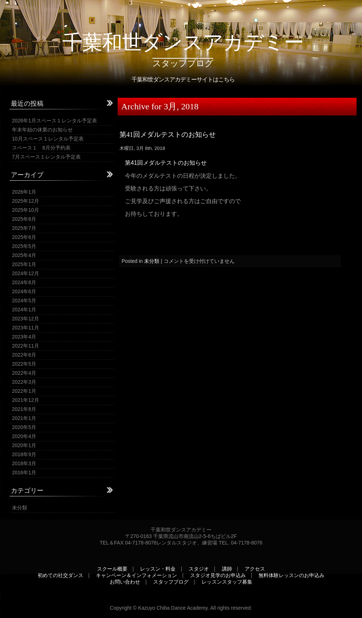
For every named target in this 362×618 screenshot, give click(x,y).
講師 (227, 569)
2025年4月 (24, 255)
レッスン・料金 (158, 569)
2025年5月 (24, 246)
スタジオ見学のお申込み (218, 575)
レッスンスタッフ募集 (227, 582)
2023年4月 (24, 337)
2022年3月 (24, 382)
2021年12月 (25, 400)
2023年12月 (25, 318)
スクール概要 (112, 569)
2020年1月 (24, 445)
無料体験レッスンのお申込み (291, 575)
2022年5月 (24, 364)
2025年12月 (25, 201)
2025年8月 (24, 219)
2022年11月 (25, 346)
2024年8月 (24, 282)
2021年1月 (24, 418)
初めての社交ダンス (60, 575)
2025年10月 (25, 210)
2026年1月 (24, 192)
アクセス (255, 569)
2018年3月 (24, 463)
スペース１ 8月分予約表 (41, 148)
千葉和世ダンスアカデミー (183, 42)
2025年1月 (24, 264)
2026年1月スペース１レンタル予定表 (54, 120)
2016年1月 (24, 472)
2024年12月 (25, 273)
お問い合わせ (125, 582)
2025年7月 (24, 228)
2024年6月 (24, 291)
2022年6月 (24, 355)
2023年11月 (25, 328)
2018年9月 (24, 454)
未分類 (19, 507)
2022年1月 (24, 391)
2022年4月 (24, 373)
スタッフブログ (171, 582)
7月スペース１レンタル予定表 (46, 157)
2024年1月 (24, 309)
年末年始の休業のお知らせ (42, 130)
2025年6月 (24, 237)
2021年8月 (24, 409)
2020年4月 (24, 436)
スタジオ (199, 569)
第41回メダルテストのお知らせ (167, 134)
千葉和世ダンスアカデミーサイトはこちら (183, 79)
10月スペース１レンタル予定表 (48, 139)
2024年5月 (24, 300)
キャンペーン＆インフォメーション (136, 575)
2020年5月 (24, 427)
